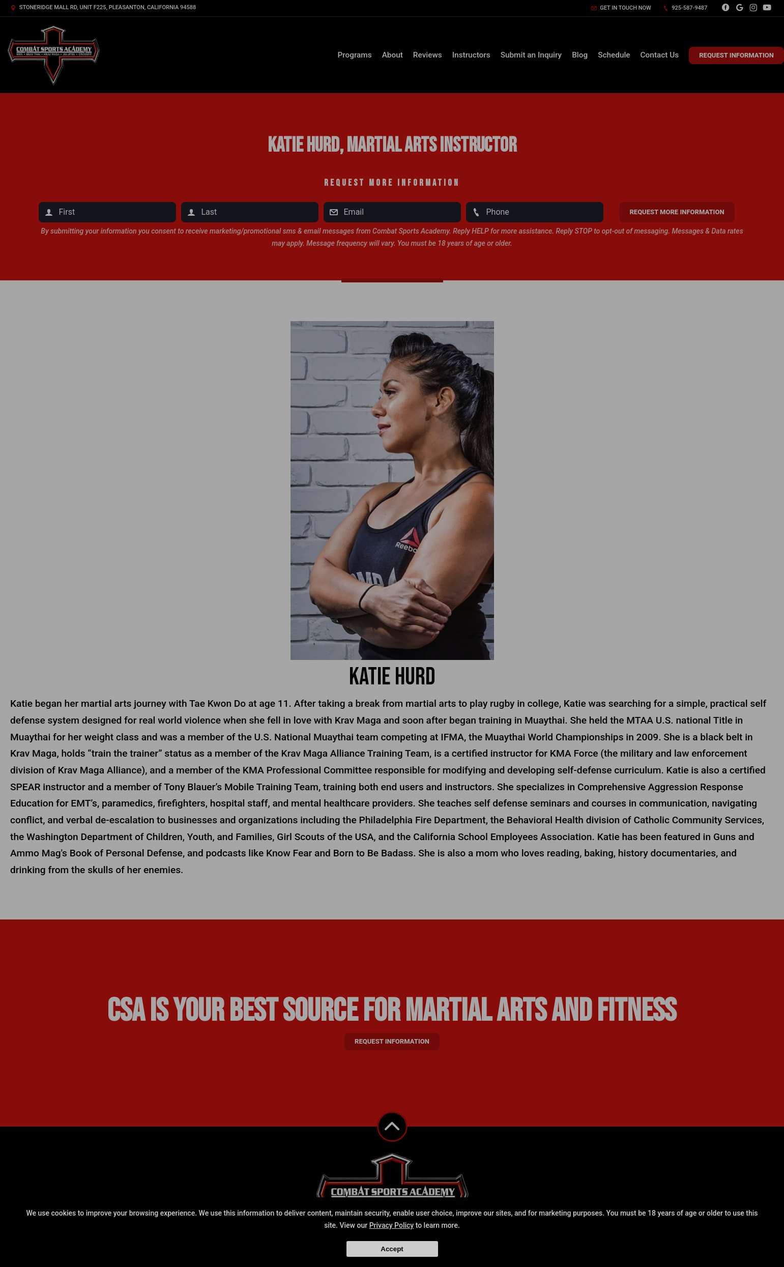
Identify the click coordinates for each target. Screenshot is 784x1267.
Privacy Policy (391, 1225)
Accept (392, 1249)
